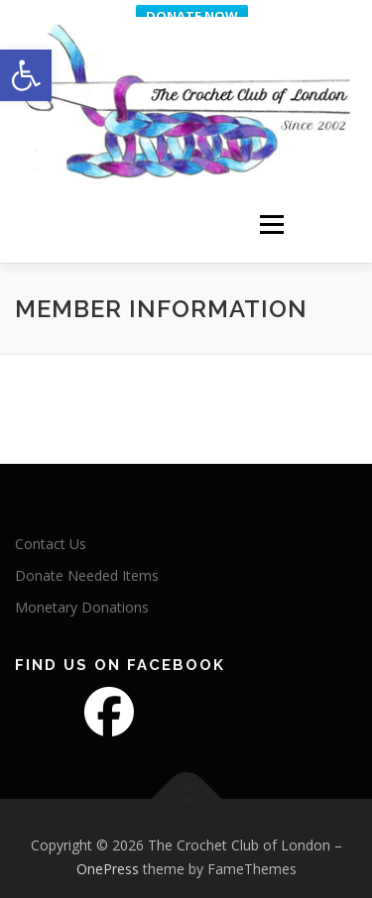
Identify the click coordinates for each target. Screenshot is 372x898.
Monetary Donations (82, 600)
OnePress (107, 861)
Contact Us (50, 536)
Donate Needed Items (87, 568)
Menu (270, 208)
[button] (26, 75)
